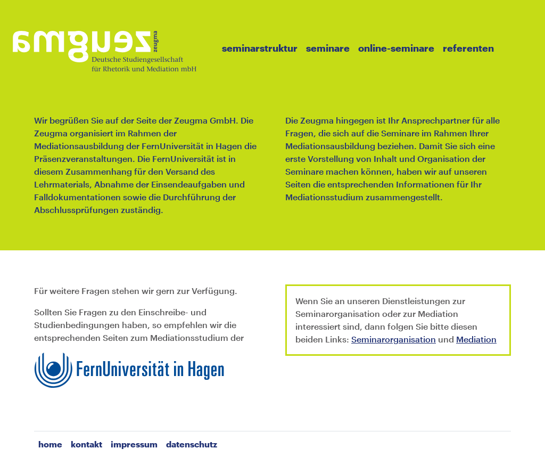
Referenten (468, 48)
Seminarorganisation (393, 339)
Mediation (476, 339)
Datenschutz (191, 444)
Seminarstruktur (260, 48)
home (50, 444)
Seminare (328, 48)
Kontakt (86, 444)
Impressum (134, 444)
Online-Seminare (396, 48)
